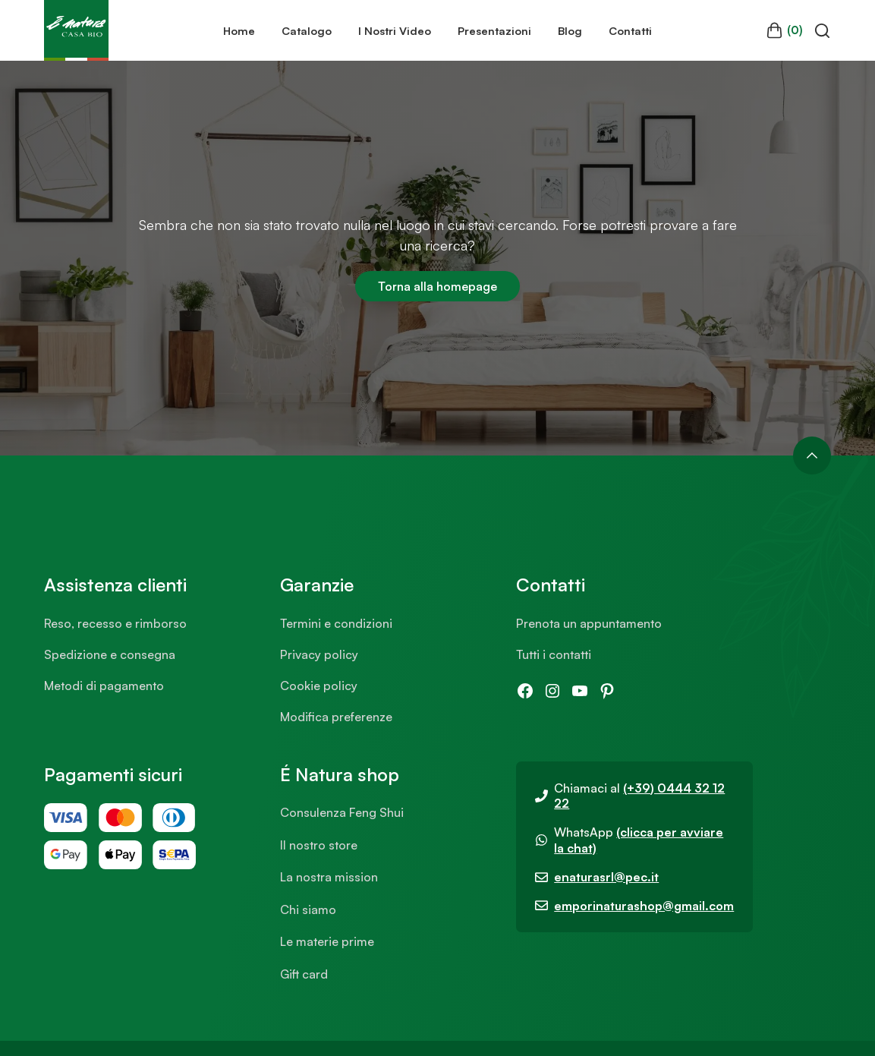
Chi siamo (308, 909)
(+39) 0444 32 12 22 (639, 796)
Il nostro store (318, 845)
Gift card (304, 974)
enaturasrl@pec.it (606, 876)
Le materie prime (327, 941)
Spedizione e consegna (109, 654)
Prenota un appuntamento (589, 623)
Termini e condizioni (336, 623)
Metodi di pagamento (104, 685)
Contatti (630, 30)
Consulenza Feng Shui (342, 812)
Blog (570, 30)
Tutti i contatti (553, 654)
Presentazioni (494, 30)
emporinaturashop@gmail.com (644, 905)
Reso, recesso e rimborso (115, 623)
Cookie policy (318, 685)
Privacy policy (319, 654)
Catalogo (307, 30)
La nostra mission (329, 876)
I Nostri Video (394, 30)
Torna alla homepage (437, 286)
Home (239, 30)
